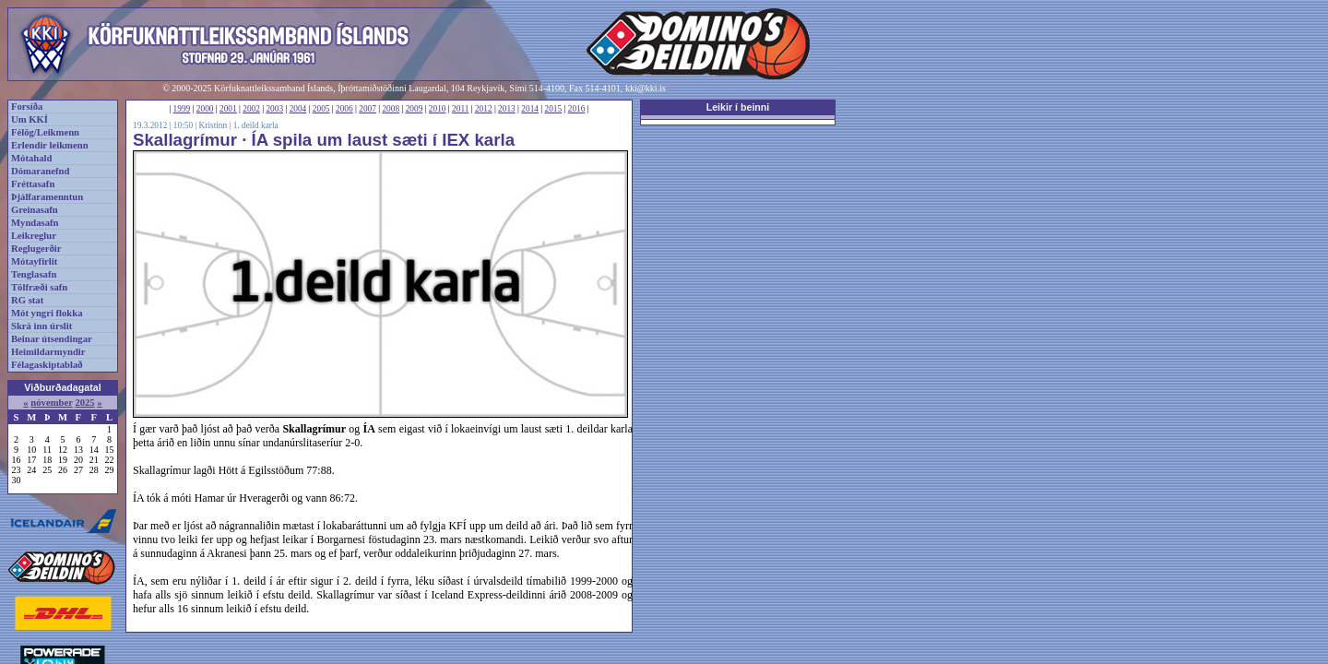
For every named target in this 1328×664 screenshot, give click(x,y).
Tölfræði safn (39, 287)
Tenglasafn (33, 274)
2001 (228, 108)
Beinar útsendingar (51, 339)
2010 (437, 108)
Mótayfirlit (34, 261)
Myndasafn (35, 223)
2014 (530, 108)
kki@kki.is (645, 88)
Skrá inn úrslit (41, 326)
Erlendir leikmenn (50, 145)
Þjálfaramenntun (47, 197)
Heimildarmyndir (48, 352)
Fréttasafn (32, 184)
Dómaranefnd (40, 171)
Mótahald (31, 158)
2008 (390, 108)
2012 (483, 108)
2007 (367, 108)
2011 (460, 108)
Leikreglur (33, 236)
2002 (251, 108)
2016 (577, 108)
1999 (182, 108)
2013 (507, 108)
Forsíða (26, 106)
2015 (554, 108)
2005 (321, 108)
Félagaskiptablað (47, 365)
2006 (344, 108)
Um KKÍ (29, 119)
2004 (298, 108)
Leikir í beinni (738, 107)
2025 (84, 402)
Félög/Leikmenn (45, 132)
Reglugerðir (36, 248)
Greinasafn (34, 210)
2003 (274, 108)
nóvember (51, 402)
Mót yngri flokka (47, 313)
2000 (205, 108)
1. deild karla (256, 125)
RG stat (27, 300)
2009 (414, 108)
